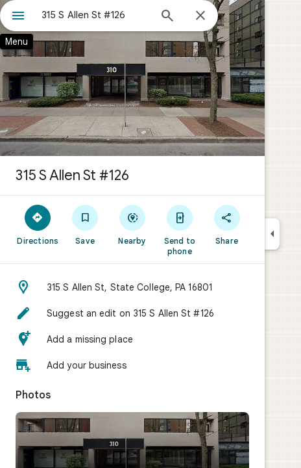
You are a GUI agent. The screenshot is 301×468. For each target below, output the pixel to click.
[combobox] (95, 15)
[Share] (226, 224)
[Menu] (18, 17)
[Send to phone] (179, 229)
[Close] (200, 16)
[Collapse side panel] (272, 234)
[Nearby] (132, 224)
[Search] (167, 17)
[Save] (85, 224)
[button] (132, 287)
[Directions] (38, 224)
